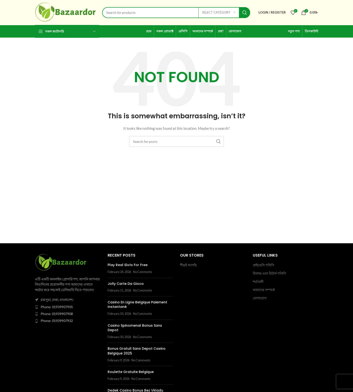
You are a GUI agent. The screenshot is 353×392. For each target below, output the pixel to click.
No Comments (142, 272)
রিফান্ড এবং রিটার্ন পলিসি (269, 273)
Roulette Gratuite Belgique (131, 371)
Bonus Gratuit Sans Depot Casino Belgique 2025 (137, 351)
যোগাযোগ (260, 298)
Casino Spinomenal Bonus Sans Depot (135, 328)
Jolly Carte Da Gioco (126, 283)
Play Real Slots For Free (128, 265)
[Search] (176, 12)
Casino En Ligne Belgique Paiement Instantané (137, 304)
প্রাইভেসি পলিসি (263, 265)
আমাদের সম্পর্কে (264, 290)
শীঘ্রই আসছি (188, 265)
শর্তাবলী (258, 282)
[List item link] (67, 307)
